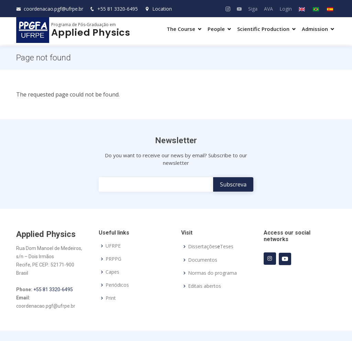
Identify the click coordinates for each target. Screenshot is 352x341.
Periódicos (117, 285)
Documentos (202, 260)
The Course (181, 28)
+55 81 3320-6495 (117, 8)
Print (111, 298)
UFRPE (113, 245)
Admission (315, 28)
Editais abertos (204, 286)
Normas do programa (212, 273)
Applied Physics (90, 32)
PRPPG (113, 259)
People (216, 28)
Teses (226, 246)
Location (158, 8)
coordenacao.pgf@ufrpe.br (53, 8)
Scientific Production (263, 28)
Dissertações (202, 246)
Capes (112, 272)
